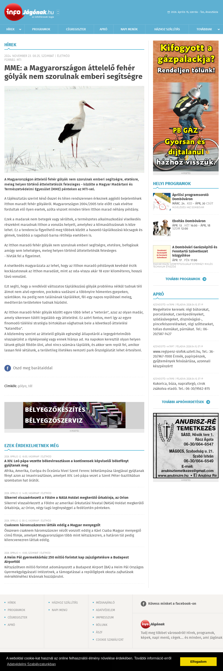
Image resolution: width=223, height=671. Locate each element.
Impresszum (105, 617)
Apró (103, 29)
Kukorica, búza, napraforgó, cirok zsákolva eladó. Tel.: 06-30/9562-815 (181, 386)
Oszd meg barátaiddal (32, 368)
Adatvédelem (105, 610)
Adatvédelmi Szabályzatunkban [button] (31, 664)
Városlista (58, 12)
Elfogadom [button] (198, 661)
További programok (183, 279)
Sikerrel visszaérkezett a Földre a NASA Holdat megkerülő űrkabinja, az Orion (66, 498)
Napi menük (129, 29)
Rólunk (101, 625)
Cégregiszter (76, 29)
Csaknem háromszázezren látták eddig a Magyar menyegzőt (52, 525)
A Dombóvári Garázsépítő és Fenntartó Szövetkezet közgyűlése (194, 251)
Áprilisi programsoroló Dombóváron (190, 197)
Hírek (10, 29)
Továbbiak (204, 29)
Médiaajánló (105, 602)
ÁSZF (99, 632)
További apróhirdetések (183, 402)
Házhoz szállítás (167, 29)
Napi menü (59, 610)
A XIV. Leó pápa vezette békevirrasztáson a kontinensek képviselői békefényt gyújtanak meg (66, 463)
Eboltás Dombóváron (189, 221)
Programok (41, 29)
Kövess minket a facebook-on (172, 603)
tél (30, 386)
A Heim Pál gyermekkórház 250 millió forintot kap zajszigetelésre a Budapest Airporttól (66, 560)
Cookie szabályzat (110, 639)
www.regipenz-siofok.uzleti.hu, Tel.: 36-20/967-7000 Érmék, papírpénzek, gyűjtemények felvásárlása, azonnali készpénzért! (183, 359)
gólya (22, 386)
